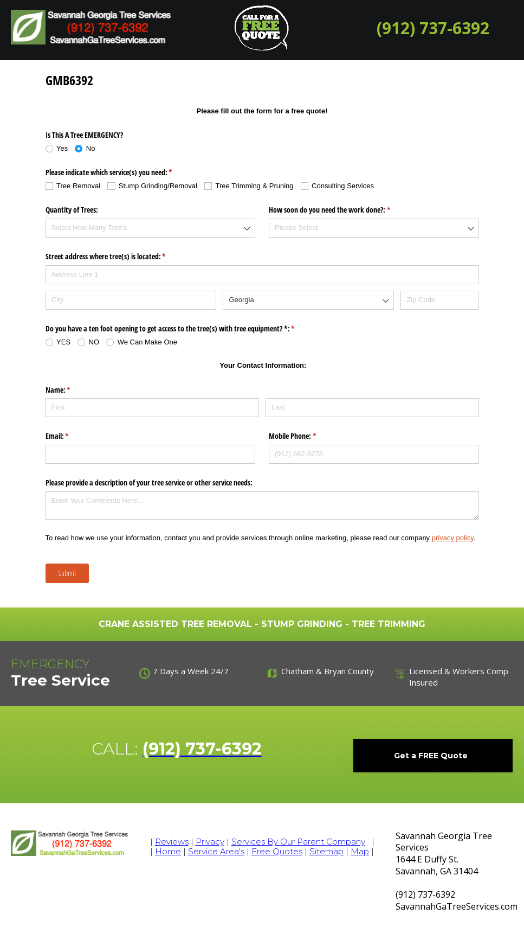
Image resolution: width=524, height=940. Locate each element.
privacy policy (453, 538)
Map (360, 851)
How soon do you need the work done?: (342, 209)
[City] (131, 300)
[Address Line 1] (262, 274)
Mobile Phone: (305, 436)
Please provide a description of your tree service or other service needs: (149, 482)
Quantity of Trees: (72, 209)
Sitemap (326, 851)
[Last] (372, 407)
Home (168, 851)
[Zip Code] (439, 300)
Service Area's (216, 851)
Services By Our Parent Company (298, 841)
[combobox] (151, 228)
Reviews (172, 841)
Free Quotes (276, 851)
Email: (70, 436)
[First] (152, 407)
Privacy (210, 841)
